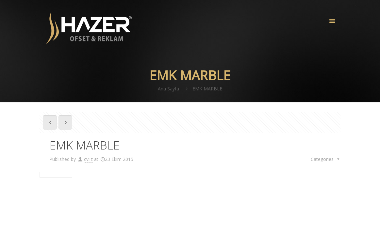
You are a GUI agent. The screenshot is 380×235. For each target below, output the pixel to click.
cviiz (88, 159)
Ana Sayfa (168, 89)
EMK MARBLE (207, 89)
